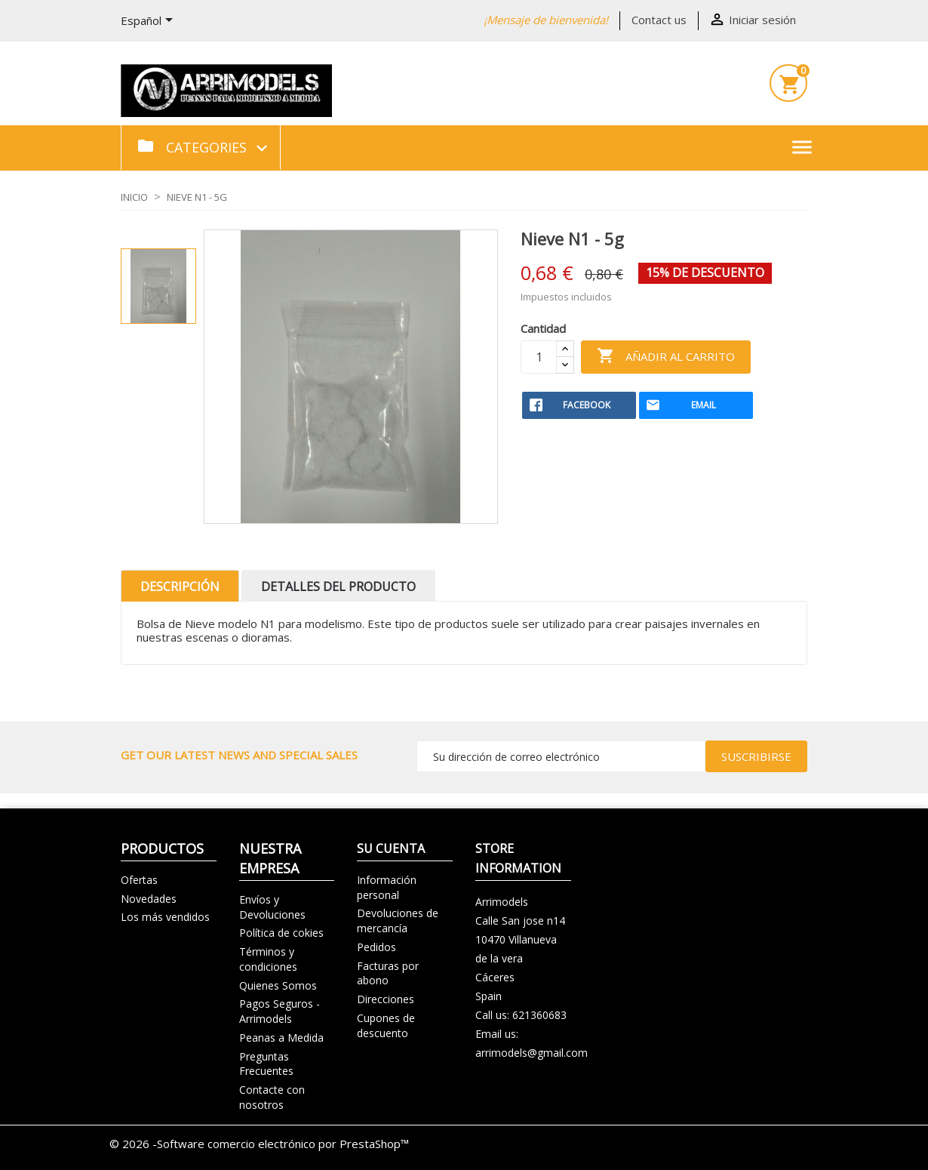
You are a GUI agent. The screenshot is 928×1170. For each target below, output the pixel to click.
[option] (158, 286)
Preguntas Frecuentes (266, 1064)
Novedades (149, 898)
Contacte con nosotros (272, 1097)
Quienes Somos (278, 985)
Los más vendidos (165, 917)
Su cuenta (391, 848)
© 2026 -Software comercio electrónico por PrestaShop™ (259, 1143)
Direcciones (385, 999)
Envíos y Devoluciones (272, 907)
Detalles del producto (338, 586)
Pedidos (376, 947)
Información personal (386, 887)
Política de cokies (281, 932)
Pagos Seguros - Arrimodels (279, 1011)
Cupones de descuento (386, 1025)
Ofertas (139, 880)
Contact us (659, 19)
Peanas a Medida (281, 1037)
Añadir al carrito (666, 356)
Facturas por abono (388, 973)
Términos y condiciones (268, 959)
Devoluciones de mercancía (397, 920)
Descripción (180, 586)
